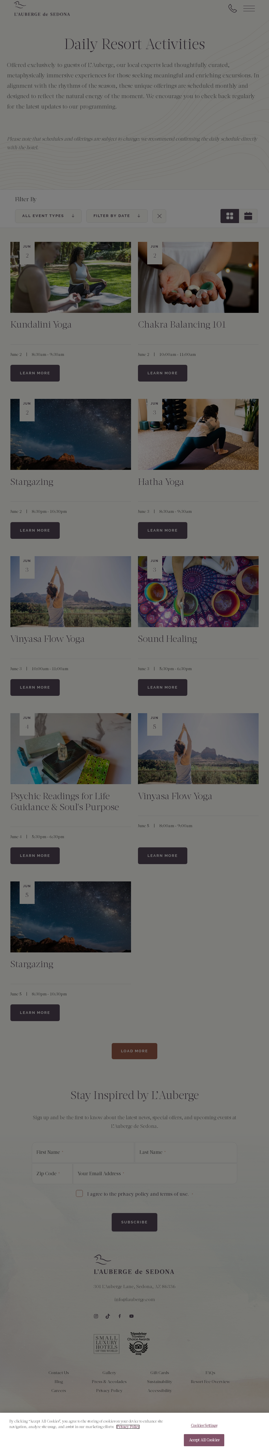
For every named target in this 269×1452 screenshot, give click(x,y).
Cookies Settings (204, 1425)
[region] (134, 1432)
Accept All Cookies (204, 1440)
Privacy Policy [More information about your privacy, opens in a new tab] (128, 1427)
